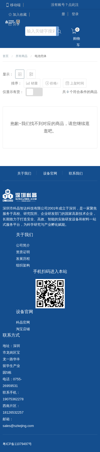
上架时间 (74, 83)
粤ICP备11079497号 (17, 444)
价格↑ (51, 83)
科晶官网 (23, 322)
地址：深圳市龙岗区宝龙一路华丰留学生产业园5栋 (11, 359)
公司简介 (23, 245)
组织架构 (23, 265)
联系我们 (76, 173)
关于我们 (24, 173)
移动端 (13, 5)
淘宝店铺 (23, 329)
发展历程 (23, 259)
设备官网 (50, 173)
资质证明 (23, 252)
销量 (32, 83)
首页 (6, 56)
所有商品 (21, 56)
